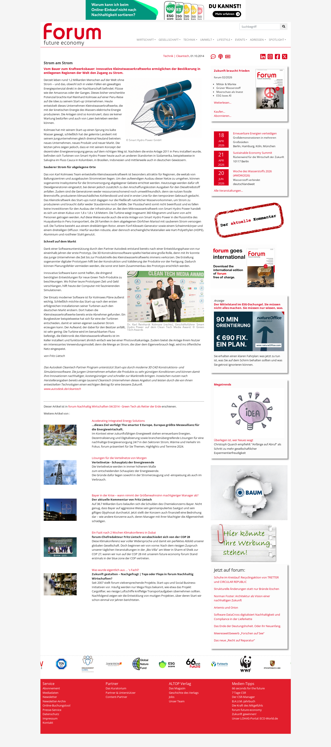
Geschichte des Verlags (184, 693)
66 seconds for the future (248, 688)
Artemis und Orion (226, 607)
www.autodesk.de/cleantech (62, 389)
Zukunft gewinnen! (244, 714)
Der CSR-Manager (243, 697)
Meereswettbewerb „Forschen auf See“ (239, 633)
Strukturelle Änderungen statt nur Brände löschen (246, 589)
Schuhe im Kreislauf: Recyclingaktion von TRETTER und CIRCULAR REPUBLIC (246, 579)
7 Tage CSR (239, 693)
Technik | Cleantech (176, 56)
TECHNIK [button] (189, 40)
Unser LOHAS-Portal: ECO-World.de (255, 718)
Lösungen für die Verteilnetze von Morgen (119, 458)
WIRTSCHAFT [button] (145, 40)
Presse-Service (52, 710)
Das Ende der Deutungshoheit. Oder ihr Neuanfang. (247, 626)
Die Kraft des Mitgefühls (247, 705)
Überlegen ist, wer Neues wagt (233, 440)
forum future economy (247, 710)
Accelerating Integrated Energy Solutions (118, 421)
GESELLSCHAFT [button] (169, 40)
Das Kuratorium (116, 688)
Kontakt (48, 723)
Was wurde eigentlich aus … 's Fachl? (115, 570)
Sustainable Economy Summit (252, 153)
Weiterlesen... (222, 103)
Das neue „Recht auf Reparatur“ (234, 640)
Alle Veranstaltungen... (228, 191)
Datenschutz (51, 714)
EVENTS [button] (240, 40)
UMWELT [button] (206, 40)
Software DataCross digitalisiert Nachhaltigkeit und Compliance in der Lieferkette (247, 617)
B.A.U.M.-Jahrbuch (243, 701)
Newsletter (50, 697)
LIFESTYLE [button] (223, 40)
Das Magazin (177, 688)
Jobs (171, 697)
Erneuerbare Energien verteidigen (255, 133)
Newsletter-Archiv (54, 701)
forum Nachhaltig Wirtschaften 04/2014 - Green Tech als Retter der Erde (114, 406)
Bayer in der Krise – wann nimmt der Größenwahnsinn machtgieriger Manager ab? (145, 495)
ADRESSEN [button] (257, 40)
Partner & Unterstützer (121, 693)
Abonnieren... (222, 116)
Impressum (50, 718)
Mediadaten (50, 693)
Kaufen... (219, 112)
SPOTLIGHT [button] (276, 40)
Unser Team (176, 701)
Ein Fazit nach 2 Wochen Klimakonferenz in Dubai (124, 532)
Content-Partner (116, 697)
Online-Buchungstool (56, 705)
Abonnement (51, 688)
